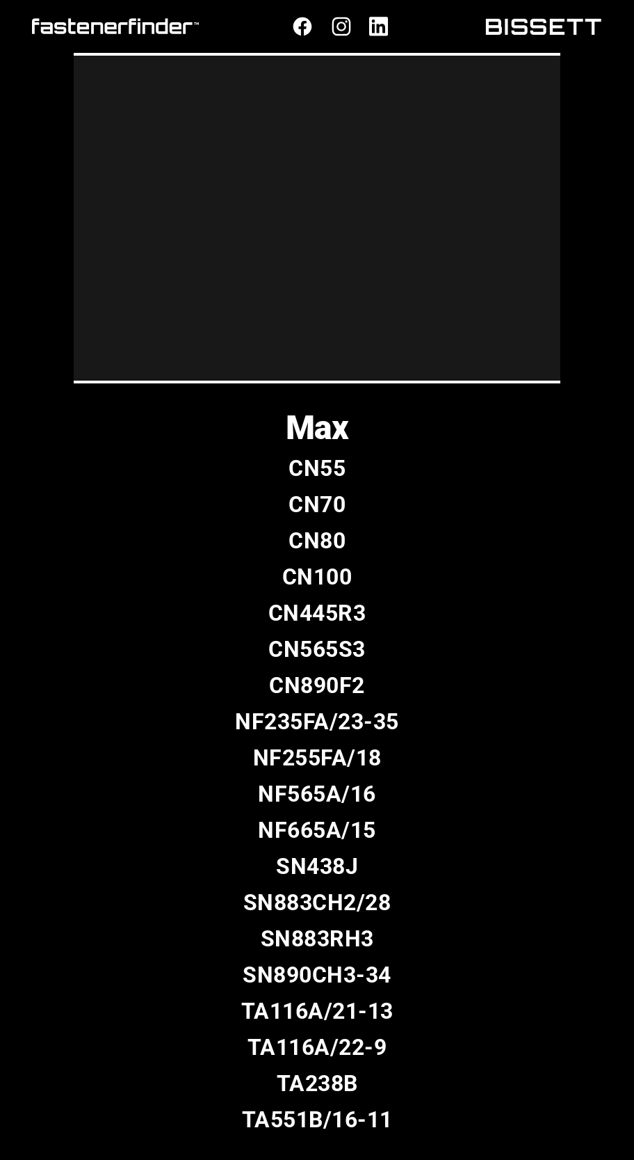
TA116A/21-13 (317, 1011)
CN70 (317, 504)
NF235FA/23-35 (317, 721)
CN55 (317, 468)
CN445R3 (317, 613)
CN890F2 (317, 685)
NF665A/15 (317, 830)
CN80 (317, 540)
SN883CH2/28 (317, 902)
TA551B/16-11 (317, 1119)
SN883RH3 (317, 938)
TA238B (317, 1083)
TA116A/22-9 (317, 1047)
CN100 (317, 577)
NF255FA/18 (317, 758)
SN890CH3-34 (317, 975)
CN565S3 (317, 649)
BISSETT (544, 26)
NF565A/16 (317, 794)
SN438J (317, 866)
